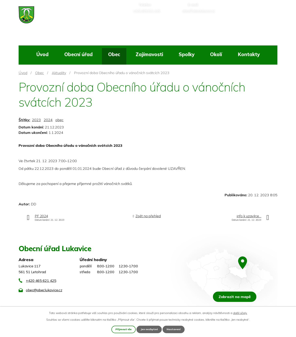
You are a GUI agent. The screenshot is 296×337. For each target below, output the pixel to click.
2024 (48, 120)
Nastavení (175, 329)
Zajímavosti (149, 54)
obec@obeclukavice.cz (44, 290)
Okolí (216, 54)
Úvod (42, 54)
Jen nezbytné (150, 329)
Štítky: (24, 120)
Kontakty (249, 54)
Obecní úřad (78, 54)
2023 (36, 120)
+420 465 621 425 (41, 280)
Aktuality (59, 72)
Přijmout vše (123, 329)
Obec (114, 54)
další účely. (240, 312)
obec (59, 120)
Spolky (187, 54)
